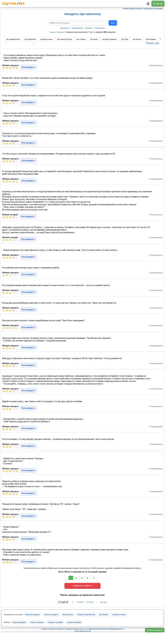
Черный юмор (67, 615)
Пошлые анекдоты (51, 615)
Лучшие (88, 28)
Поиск (112, 23)
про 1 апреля (81, 39)
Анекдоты (65, 28)
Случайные (99, 28)
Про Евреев (103, 615)
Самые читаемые (37, 622)
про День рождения (109, 39)
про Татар (124, 39)
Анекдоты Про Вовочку (86, 615)
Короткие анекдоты (32, 615)
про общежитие (30, 39)
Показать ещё (152, 43)
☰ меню (158, 3)
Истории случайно (74, 622)
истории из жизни (119, 615)
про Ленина (137, 39)
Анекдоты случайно (55, 622)
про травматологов (13, 39)
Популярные (77, 28)
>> (93, 578)
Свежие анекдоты (155, 630)
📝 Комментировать (155, 65)
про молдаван (151, 39)
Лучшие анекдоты (19, 622)
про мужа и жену (46, 39)
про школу (94, 39)
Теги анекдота (28, 67)
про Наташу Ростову (64, 39)
